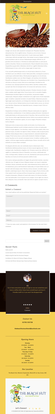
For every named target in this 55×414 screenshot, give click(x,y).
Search (47, 241)
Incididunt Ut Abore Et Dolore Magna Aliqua (19, 258)
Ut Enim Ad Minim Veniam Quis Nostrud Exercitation (21, 261)
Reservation (27, 1)
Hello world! (9, 250)
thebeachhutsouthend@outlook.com (27, 328)
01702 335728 (27, 322)
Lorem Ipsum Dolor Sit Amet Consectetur (18, 252)
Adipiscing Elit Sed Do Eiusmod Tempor (17, 255)
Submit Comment (39, 230)
